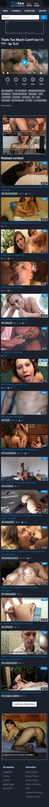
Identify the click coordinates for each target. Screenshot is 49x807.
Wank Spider (8, 784)
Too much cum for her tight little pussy (18, 482)
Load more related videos (24, 704)
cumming (26, 97)
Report (24, 81)
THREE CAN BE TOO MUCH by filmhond (19, 449)
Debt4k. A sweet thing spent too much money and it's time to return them (23, 658)
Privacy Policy (32, 776)
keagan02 (9, 91)
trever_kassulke (11, 194)
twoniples (9, 486)
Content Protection (34, 792)
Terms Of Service (33, 784)
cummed (16, 97)
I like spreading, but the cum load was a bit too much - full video (22, 517)
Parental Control (33, 796)
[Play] (4, 73)
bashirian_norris (11, 558)
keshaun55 (9, 522)
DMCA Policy (31, 772)
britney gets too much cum (13, 255)
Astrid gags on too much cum (14, 384)
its (33, 97)
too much (6, 100)
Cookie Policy (32, 780)
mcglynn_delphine (12, 696)
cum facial (6, 97)
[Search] (43, 17)
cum (40, 94)
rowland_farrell (11, 663)
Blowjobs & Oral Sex (36, 91)
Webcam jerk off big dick (12, 416)
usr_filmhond (10, 453)
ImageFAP (7, 772)
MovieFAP (7, 788)
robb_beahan (10, 594)
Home (5, 11)
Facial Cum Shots (20, 94)
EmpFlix (6, 780)
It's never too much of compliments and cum (21, 223)
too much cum (17, 100)
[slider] (16, 73)
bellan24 (8, 323)
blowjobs (32, 94)
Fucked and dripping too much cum (17, 623)
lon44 (7, 420)
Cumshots (6, 94)
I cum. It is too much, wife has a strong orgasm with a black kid (24, 188)
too (38, 97)
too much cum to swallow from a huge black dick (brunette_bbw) (23, 553)
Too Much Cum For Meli (12, 287)
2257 (28, 788)
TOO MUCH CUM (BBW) (11, 352)
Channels (16, 11)
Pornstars (30, 11)
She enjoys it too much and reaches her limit (21, 692)
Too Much (22, 91)
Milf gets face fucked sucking (14, 319)
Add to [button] (41, 81)
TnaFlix (6, 776)
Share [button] (33, 81)
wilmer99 (8, 627)
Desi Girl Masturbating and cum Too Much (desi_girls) (20, 589)
